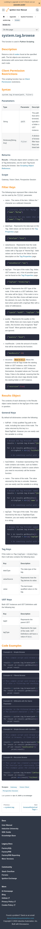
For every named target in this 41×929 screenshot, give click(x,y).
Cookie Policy (8, 905)
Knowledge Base (9, 836)
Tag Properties (26, 256)
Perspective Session (10, 791)
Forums (5, 875)
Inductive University (10, 829)
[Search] (37, 10)
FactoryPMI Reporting (11, 855)
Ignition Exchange (9, 878)
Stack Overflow (8, 871)
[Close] (39, 3)
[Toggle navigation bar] (3, 10)
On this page (8, 30)
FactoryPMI (6, 852)
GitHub (6, 898)
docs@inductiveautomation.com (20, 918)
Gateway (13, 787)
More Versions (8, 859)
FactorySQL (7, 848)
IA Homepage (7, 891)
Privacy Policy (9, 902)
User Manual (7, 825)
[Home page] (4, 16)
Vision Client (24, 787)
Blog (4, 895)
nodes (17, 54)
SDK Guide (6, 832)
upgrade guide (19, 5)
